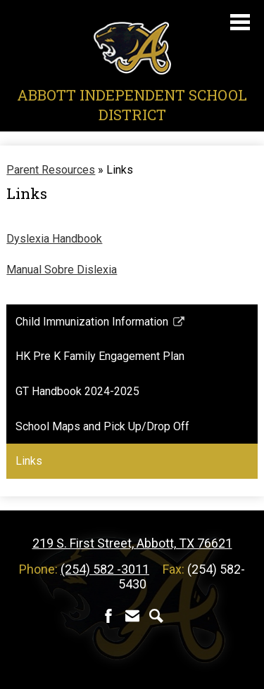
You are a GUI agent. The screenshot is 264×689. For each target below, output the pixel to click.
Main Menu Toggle (240, 22)
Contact (132, 616)
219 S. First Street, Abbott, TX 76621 (132, 543)
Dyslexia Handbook (54, 238)
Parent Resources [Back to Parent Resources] (50, 169)
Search (156, 616)
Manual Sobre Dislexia (61, 269)
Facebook (108, 616)
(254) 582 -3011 (105, 569)
